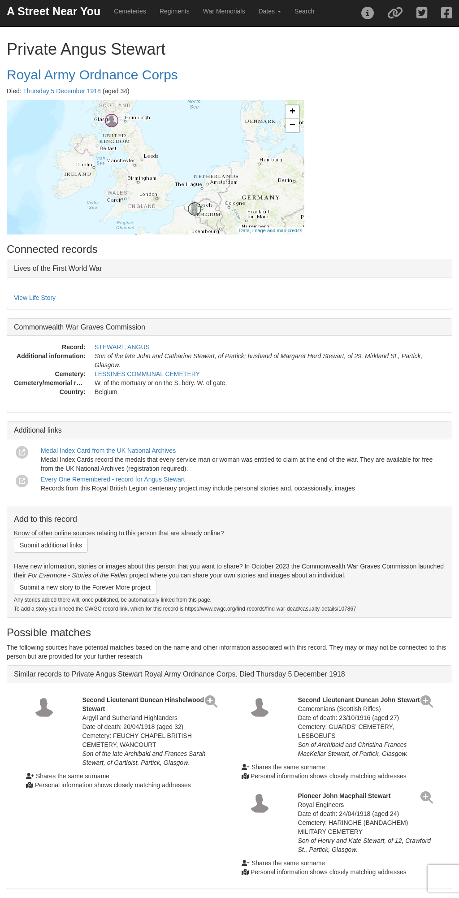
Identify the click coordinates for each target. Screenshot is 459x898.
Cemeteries (130, 11)
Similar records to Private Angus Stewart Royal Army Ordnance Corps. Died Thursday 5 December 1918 (179, 674)
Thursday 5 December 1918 (62, 91)
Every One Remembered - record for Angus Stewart (113, 479)
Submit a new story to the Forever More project (85, 587)
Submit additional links (51, 545)
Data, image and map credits (271, 230)
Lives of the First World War (58, 268)
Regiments (175, 11)
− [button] (292, 125)
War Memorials (224, 11)
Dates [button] (269, 11)
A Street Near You (53, 11)
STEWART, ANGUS (122, 347)
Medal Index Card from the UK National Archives (108, 450)
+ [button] (292, 112)
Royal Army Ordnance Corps (92, 74)
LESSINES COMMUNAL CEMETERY (147, 373)
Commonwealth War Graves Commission (79, 327)
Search (304, 11)
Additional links (38, 430)
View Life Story (35, 297)
